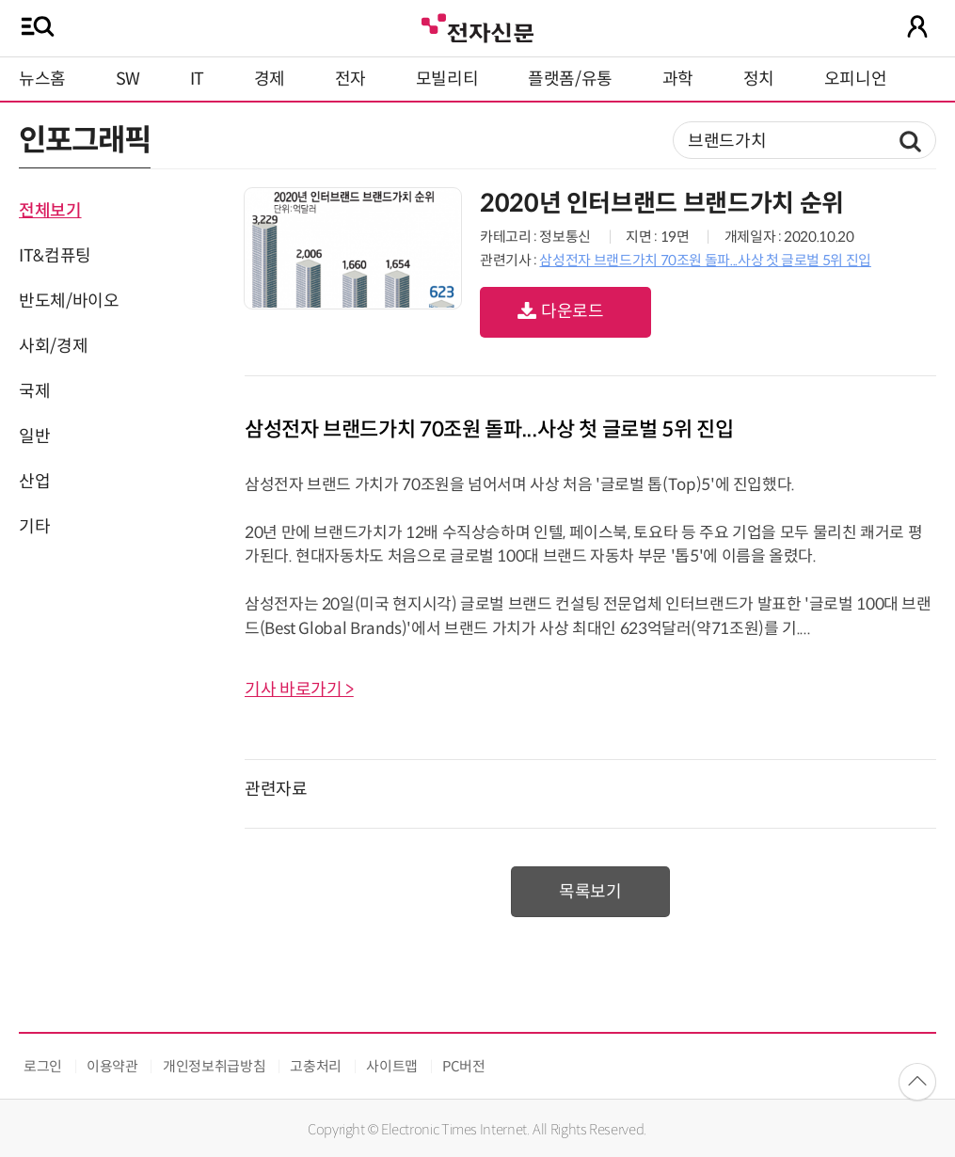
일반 (34, 436)
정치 (758, 79)
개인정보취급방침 (214, 1066)
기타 (34, 526)
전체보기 (50, 210)
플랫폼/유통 (570, 79)
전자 (350, 79)
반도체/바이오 (69, 301)
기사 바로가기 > (299, 689)
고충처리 (316, 1066)
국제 (34, 391)
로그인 (43, 1066)
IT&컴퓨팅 (55, 256)
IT (197, 79)
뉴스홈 (42, 79)
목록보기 (590, 891)
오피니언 (855, 79)
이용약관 (112, 1066)
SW (128, 79)
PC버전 (463, 1066)
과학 (677, 79)
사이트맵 (392, 1066)
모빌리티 (447, 79)
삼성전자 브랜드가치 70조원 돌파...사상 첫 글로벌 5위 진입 (704, 260)
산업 (34, 481)
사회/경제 (53, 346)
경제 (269, 79)
